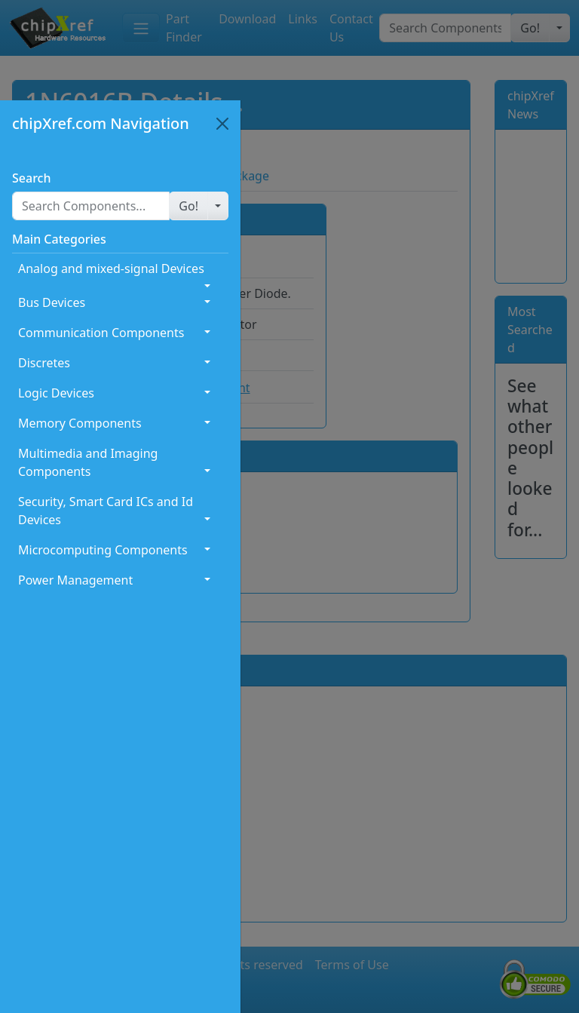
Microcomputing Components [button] (103, 550)
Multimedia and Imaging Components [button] (88, 462)
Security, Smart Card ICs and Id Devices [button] (105, 510)
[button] (188, 206)
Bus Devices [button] (51, 302)
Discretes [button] (44, 363)
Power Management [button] (75, 580)
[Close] (222, 124)
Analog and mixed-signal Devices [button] (111, 268)
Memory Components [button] (80, 423)
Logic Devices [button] (56, 393)
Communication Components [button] (101, 332)
